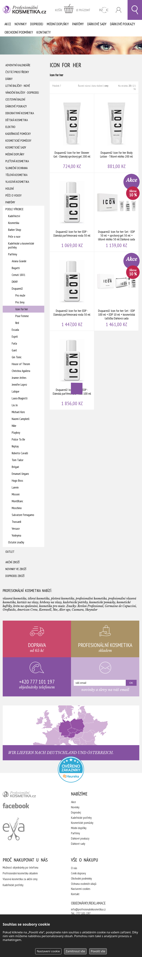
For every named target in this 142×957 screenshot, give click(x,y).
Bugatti (16, 268)
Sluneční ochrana (16, 168)
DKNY (15, 282)
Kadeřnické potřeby (81, 818)
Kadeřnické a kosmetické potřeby (21, 245)
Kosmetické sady (15, 147)
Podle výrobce (14, 209)
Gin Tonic (16, 357)
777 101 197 (83, 913)
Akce (8, 24)
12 (133, 85)
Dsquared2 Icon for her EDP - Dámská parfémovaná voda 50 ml (72, 291)
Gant (14, 350)
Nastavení (48, 951)
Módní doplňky (58, 24)
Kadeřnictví (14, 216)
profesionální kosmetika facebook (16, 805)
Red (17, 323)
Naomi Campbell (20, 419)
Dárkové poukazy (122, 24)
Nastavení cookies (80, 889)
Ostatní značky (16, 542)
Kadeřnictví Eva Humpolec (13, 828)
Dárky (8, 79)
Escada (15, 330)
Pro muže (20, 295)
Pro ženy (19, 302)
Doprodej (36, 24)
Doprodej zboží (14, 576)
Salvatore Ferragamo (23, 515)
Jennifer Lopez (19, 385)
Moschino (17, 508)
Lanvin (15, 487)
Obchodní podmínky (19, 32)
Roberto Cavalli (20, 453)
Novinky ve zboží (15, 569)
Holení (9, 189)
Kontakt (75, 894)
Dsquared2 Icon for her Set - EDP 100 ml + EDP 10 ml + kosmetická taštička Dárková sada (116, 291)
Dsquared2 (17, 289)
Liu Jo (15, 405)
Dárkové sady (96, 24)
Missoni (16, 494)
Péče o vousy (13, 195)
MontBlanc (17, 501)
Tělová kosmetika (16, 175)
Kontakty (43, 32)
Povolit (98, 951)
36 (135, 89)
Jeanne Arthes (19, 378)
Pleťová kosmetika (17, 161)
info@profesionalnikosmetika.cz (88, 909)
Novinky (21, 24)
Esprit (15, 337)
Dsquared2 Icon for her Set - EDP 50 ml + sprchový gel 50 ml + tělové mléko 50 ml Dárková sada (116, 212)
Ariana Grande (19, 261)
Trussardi (16, 522)
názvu (87, 85)
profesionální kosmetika (25, 795)
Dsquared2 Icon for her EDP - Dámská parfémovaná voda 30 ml (72, 212)
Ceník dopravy (78, 873)
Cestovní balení (15, 99)
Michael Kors (18, 412)
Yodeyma (16, 535)
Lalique (15, 391)
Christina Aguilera (21, 371)
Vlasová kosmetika (17, 182)
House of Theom (21, 364)
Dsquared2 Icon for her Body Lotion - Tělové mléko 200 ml (116, 133)
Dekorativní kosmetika (19, 113)
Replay (15, 446)
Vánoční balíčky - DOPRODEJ (22, 93)
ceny (106, 85)
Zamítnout (75, 951)
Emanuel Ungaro (20, 474)
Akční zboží (12, 562)
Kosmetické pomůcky (18, 141)
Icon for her (21, 309)
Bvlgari (15, 467)
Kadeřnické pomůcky (18, 134)
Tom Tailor (17, 460)
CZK (104, 10)
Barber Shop (14, 230)
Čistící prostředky (17, 72)
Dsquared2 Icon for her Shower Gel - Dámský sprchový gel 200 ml (72, 133)
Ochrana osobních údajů (83, 884)
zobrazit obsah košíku (73, 10)
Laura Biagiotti (19, 398)
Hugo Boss (17, 481)
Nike (14, 426)
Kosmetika (13, 223)
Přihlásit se (118, 10)
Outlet (9, 552)
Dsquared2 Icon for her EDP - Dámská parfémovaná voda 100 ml (72, 370)
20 (130, 85)
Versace (16, 529)
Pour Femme (22, 316)
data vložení (97, 85)
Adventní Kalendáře (17, 65)
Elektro (10, 127)
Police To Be (18, 439)
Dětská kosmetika (16, 120)
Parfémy (78, 24)
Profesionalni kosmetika (71, 769)
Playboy (16, 433)
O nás (74, 868)
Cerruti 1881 (18, 275)
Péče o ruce (14, 237)
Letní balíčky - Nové (17, 86)
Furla (14, 343)
